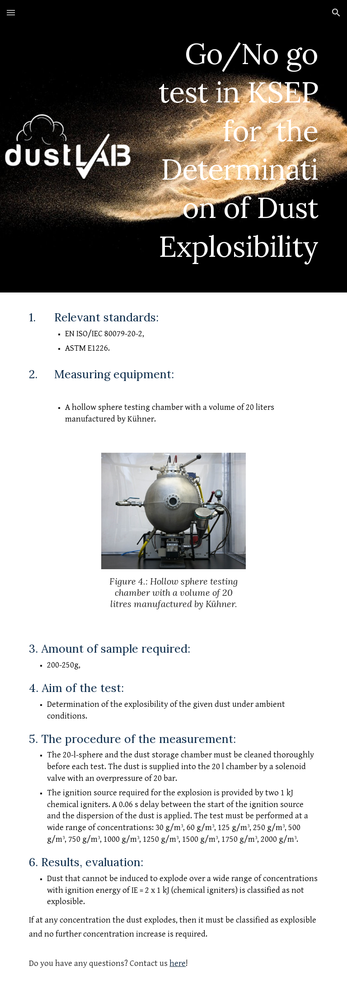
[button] (11, 12)
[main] (236, 146)
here (177, 963)
